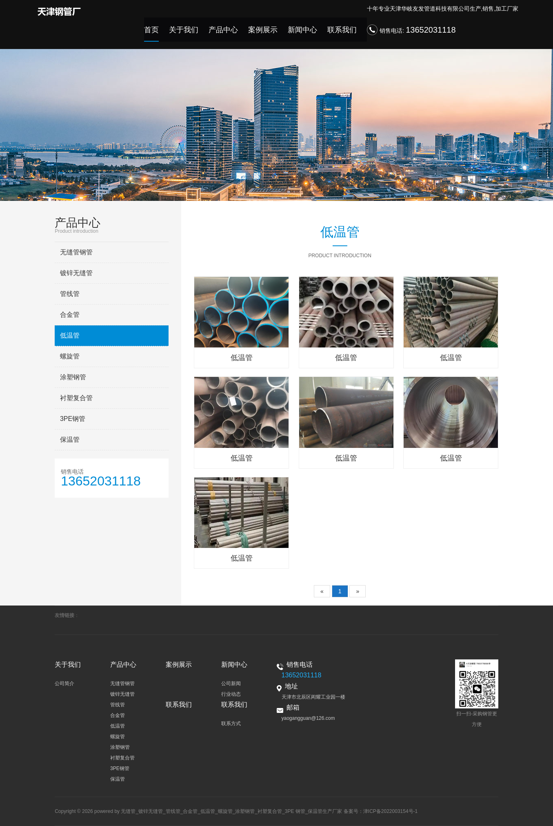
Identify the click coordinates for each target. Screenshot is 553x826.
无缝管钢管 (76, 252)
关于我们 (198, 33)
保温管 (70, 439)
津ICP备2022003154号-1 (390, 811)
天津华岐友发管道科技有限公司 (430, 11)
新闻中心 (307, 33)
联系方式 (231, 723)
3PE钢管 (72, 418)
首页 (168, 33)
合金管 (70, 314)
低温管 (70, 335)
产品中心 (235, 33)
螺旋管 (70, 356)
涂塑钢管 (73, 377)
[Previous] (322, 591)
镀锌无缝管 (76, 272)
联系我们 (344, 33)
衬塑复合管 (76, 397)
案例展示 (271, 33)
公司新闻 (231, 683)
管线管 (70, 293)
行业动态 (231, 694)
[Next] (357, 591)
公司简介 (64, 683)
